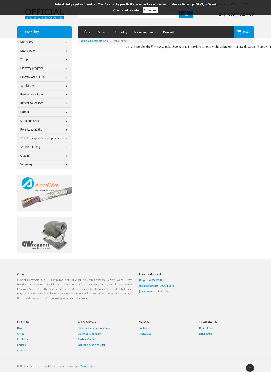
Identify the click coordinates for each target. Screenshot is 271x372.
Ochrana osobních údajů (92, 345)
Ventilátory (44, 86)
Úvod (87, 32)
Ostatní (44, 156)
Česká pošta (167, 285)
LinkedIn (205, 333)
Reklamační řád (87, 339)
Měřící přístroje (44, 121)
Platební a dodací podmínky (94, 328)
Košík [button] (247, 32)
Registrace (145, 333)
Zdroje (44, 60)
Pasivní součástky (44, 95)
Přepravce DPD (156, 280)
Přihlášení (144, 328)
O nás (20, 333)
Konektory (44, 42)
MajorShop (86, 366)
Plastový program (44, 68)
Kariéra (21, 345)
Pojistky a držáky (44, 130)
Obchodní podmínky (89, 333)
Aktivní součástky (44, 103)
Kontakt (169, 32)
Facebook (206, 328)
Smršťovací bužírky (44, 77)
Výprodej (44, 165)
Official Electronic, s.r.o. (95, 41)
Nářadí (44, 112)
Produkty (120, 32)
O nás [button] (103, 32)
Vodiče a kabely (44, 147)
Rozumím (150, 10)
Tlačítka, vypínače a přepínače (44, 138)
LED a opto (44, 51)
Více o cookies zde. (126, 10)
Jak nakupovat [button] (145, 32)
